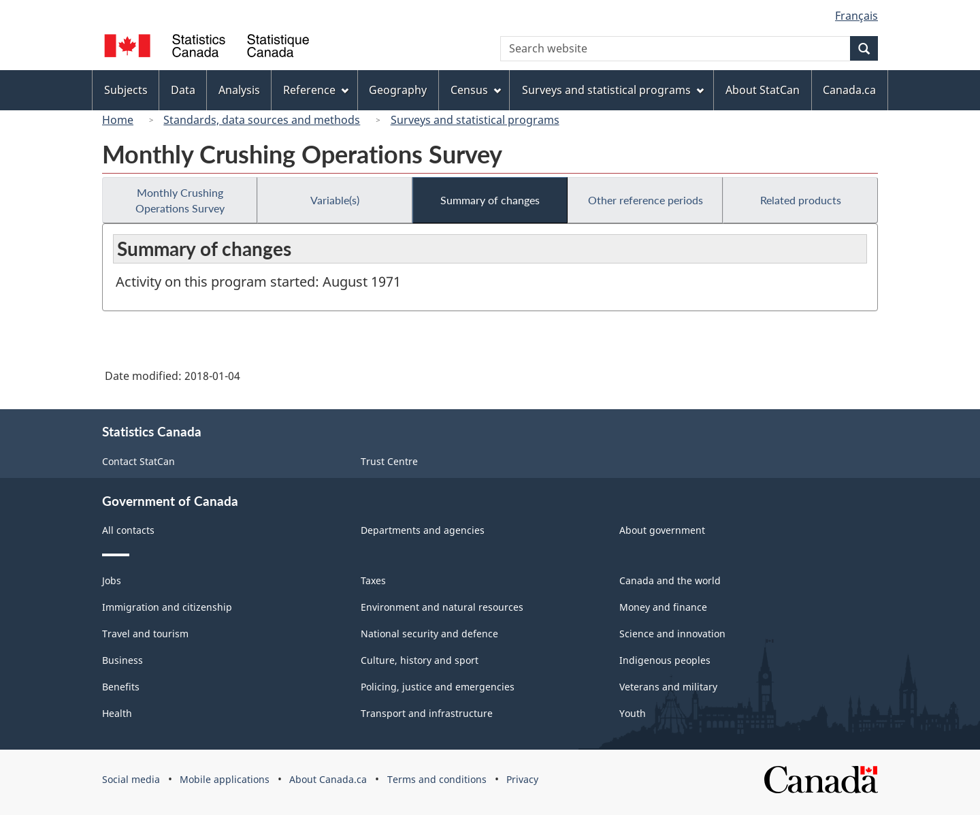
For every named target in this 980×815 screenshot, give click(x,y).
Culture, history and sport (419, 660)
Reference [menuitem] (315, 89)
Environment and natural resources (442, 607)
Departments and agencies (423, 530)
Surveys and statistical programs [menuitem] (613, 89)
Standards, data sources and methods (261, 119)
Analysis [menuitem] (239, 89)
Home (117, 119)
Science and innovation (672, 633)
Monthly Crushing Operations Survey (180, 200)
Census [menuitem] (476, 89)
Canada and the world (670, 580)
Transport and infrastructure (427, 713)
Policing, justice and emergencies (437, 686)
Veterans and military (668, 686)
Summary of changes (490, 199)
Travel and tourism (145, 633)
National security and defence (429, 633)
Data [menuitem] (183, 89)
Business (122, 660)
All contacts (128, 530)
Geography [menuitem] (398, 89)
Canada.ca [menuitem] (849, 89)
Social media (131, 779)
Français (856, 15)
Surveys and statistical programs (475, 119)
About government (662, 530)
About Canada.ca (328, 779)
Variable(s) (334, 199)
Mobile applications (225, 779)
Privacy (522, 779)
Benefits (121, 686)
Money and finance (663, 607)
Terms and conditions (437, 779)
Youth (632, 713)
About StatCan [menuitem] (762, 89)
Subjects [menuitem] (126, 89)
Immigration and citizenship (167, 607)
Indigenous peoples (664, 660)
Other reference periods (645, 199)
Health (117, 713)
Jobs (111, 580)
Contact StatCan (138, 461)
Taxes (373, 580)
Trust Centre (389, 461)
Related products (800, 199)
